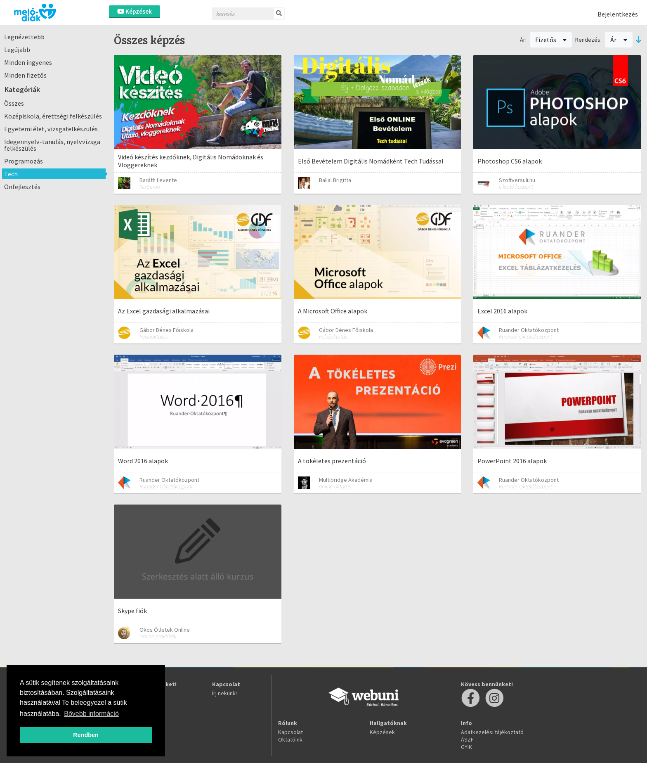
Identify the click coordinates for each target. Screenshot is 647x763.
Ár (618, 40)
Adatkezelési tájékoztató (492, 732)
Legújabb (17, 49)
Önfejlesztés (22, 186)
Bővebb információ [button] (91, 713)
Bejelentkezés (617, 14)
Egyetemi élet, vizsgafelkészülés (51, 129)
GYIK (466, 747)
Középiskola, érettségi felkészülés (53, 116)
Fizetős (551, 40)
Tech (11, 174)
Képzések (134, 11)
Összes (14, 103)
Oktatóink (290, 739)
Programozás (23, 161)
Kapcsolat (290, 732)
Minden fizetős (25, 75)
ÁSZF (467, 739)
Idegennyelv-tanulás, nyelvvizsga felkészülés (52, 144)
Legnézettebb (24, 37)
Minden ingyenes (28, 62)
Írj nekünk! (224, 693)
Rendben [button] (86, 735)
